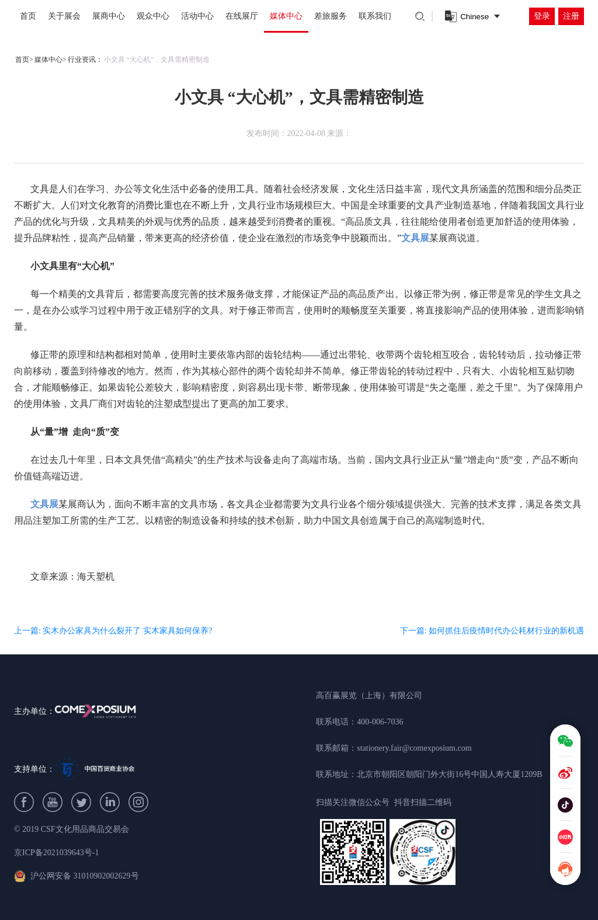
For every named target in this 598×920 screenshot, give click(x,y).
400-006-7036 (380, 721)
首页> (24, 59)
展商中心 (108, 16)
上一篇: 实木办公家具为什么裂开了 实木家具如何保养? (113, 630)
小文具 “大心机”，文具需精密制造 (157, 59)
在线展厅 (241, 16)
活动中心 (197, 16)
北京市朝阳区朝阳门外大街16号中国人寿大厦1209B (449, 774)
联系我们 (375, 16)
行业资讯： (85, 59)
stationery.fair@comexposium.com (414, 748)
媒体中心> (50, 59)
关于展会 (64, 16)
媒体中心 (286, 16)
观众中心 (153, 16)
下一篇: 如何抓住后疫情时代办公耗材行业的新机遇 (492, 630)
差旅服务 (330, 16)
